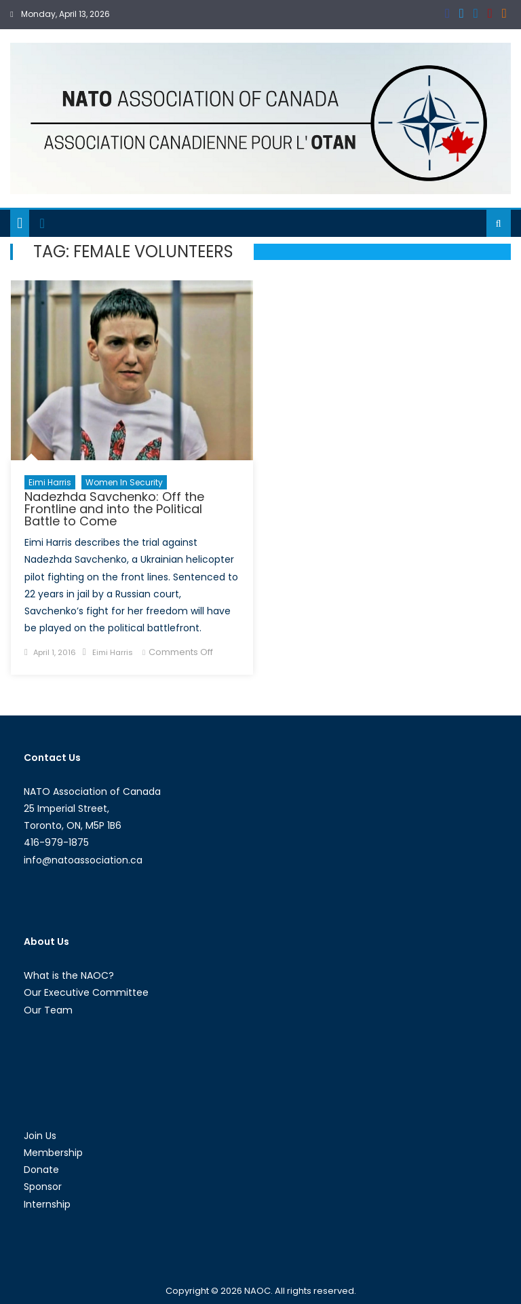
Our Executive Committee (86, 992)
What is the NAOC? (69, 975)
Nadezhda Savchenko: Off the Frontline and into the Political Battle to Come (114, 508)
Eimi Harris (49, 482)
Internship (47, 1204)
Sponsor (43, 1186)
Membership (53, 1152)
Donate (41, 1169)
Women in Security (124, 482)
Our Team (48, 1010)
